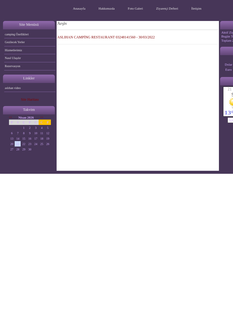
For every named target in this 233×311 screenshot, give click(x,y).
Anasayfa (79, 8)
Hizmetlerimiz (13, 50)
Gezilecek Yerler (15, 42)
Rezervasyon (12, 66)
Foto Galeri (135, 8)
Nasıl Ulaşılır (13, 58)
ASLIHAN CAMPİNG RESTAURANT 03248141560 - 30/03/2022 (106, 37)
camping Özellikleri (17, 34)
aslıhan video (13, 88)
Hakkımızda (107, 8)
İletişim (196, 8)
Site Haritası (30, 99)
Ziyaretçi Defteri (167, 8)
